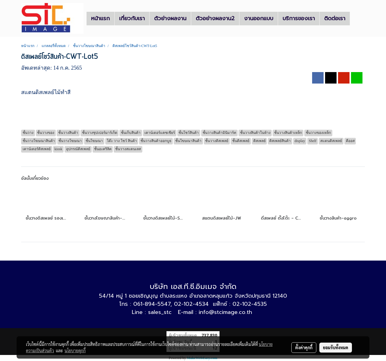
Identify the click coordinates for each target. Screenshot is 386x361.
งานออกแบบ (258, 18)
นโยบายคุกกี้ (75, 350)
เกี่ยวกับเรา (132, 18)
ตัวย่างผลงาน (170, 18)
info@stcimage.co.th (225, 312)
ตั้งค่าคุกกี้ (303, 347)
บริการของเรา (299, 18)
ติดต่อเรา (334, 18)
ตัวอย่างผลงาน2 (215, 18)
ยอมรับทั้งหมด (335, 347)
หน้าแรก (100, 18)
